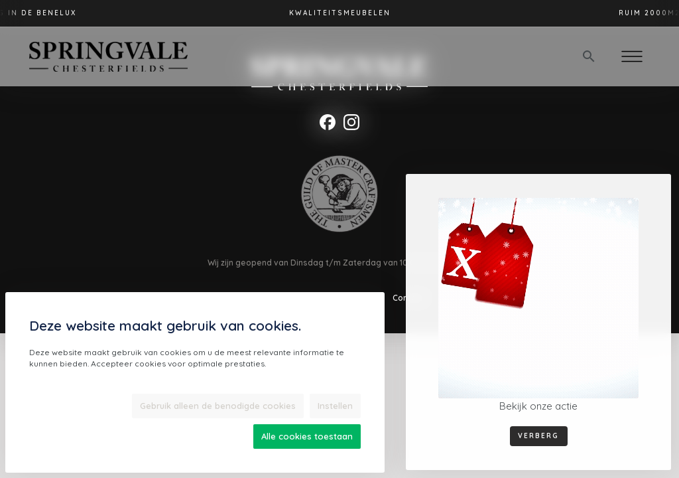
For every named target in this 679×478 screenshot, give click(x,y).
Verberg (538, 436)
